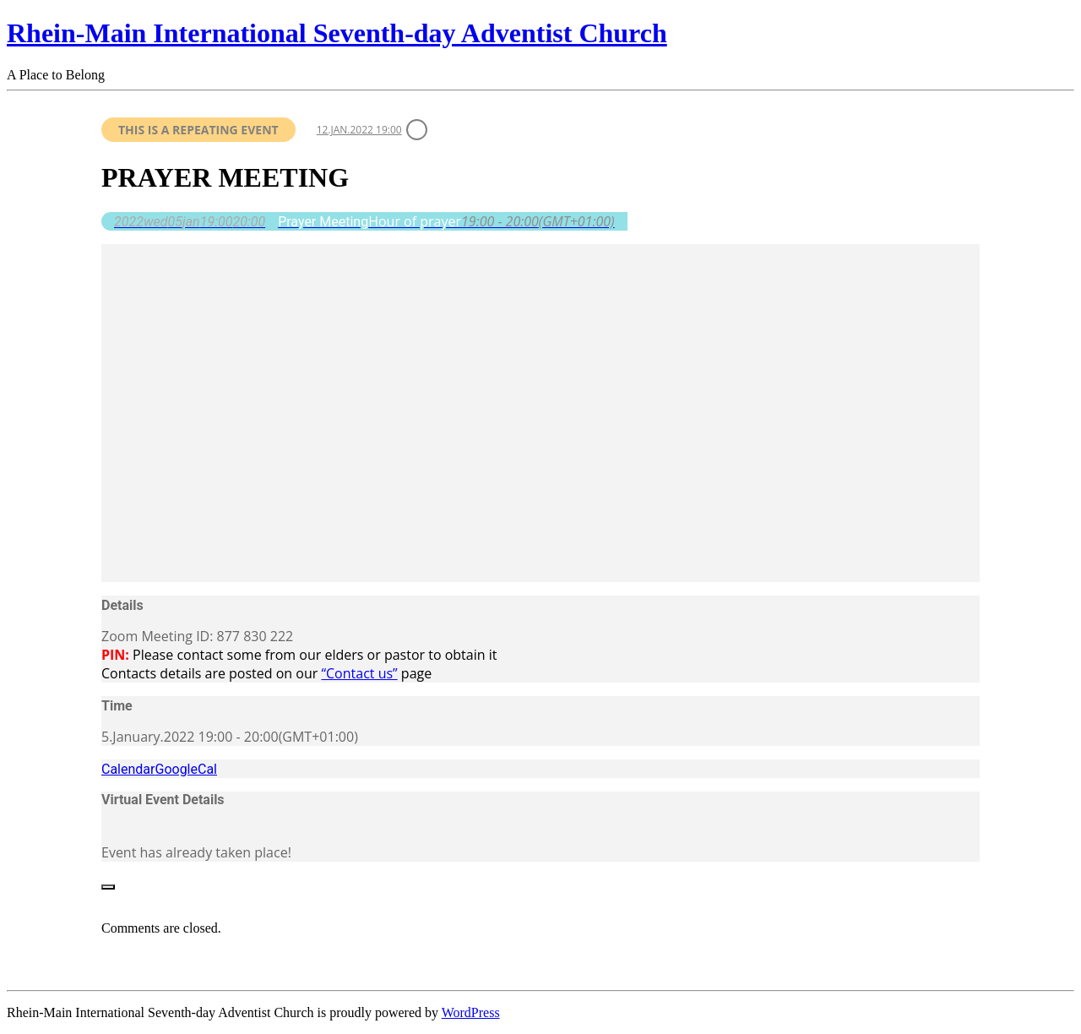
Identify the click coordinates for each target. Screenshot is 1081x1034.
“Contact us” (359, 673)
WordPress (471, 1012)
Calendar (128, 769)
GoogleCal (186, 769)
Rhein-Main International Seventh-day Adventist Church (337, 33)
